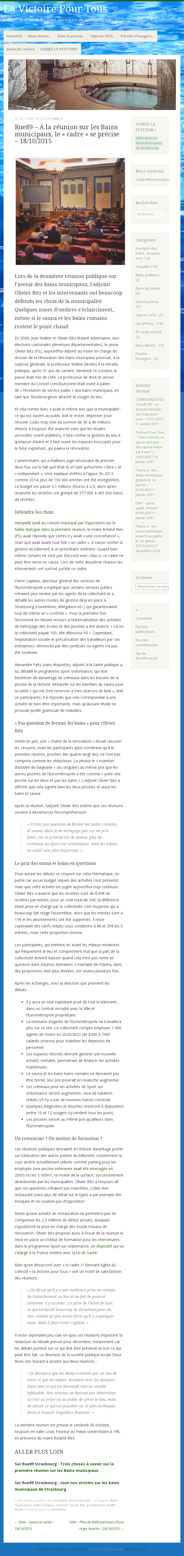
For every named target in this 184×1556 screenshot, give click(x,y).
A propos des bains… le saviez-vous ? (148, 253)
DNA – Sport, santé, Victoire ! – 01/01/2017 (148, 508)
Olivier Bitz (77, 1505)
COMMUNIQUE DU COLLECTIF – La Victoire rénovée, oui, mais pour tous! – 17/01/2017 (150, 409)
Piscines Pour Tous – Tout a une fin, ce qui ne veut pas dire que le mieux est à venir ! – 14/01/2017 (150, 444)
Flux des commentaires (147, 642)
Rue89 (110, 1505)
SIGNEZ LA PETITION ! (59, 49)
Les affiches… (146, 323)
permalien (58, 1509)
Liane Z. (57, 119)
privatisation (96, 1505)
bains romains (43, 1505)
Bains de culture (21, 49)
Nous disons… (39, 35)
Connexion (144, 618)
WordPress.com (136, 1549)
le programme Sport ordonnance (63, 671)
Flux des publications (145, 629)
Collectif (62, 1505)
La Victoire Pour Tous (55, 9)
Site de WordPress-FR (146, 656)
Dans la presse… (71, 35)
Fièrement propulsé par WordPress (62, 1549)
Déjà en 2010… (103, 35)
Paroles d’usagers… (137, 35)
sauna (19, 1509)
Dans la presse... (81, 1500)
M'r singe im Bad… (150, 332)
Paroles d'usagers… (144, 356)
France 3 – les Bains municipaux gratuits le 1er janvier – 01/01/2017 (149, 480)
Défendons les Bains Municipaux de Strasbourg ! (149, 143)
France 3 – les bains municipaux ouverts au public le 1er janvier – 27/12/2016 (149, 536)
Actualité (14, 35)
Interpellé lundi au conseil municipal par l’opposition (60, 522)
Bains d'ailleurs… (148, 275)
